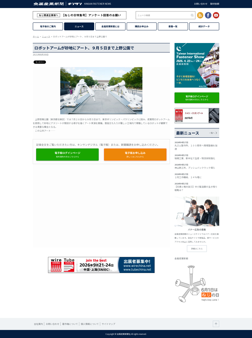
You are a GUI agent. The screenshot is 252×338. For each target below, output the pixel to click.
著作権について (70, 323)
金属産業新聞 (181, 258)
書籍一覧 (172, 26)
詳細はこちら (197, 248)
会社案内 (38, 323)
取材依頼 (214, 3)
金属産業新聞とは (110, 26)
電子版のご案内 (48, 26)
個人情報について (90, 323)
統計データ (204, 26)
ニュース (79, 26)
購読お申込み (141, 26)
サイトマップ (108, 323)
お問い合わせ (200, 3)
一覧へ (212, 132)
